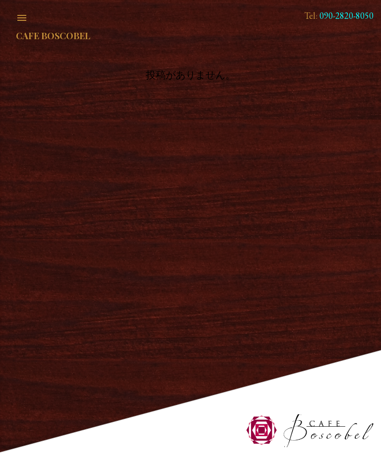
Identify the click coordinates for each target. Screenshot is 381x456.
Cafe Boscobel (53, 36)
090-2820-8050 (346, 15)
